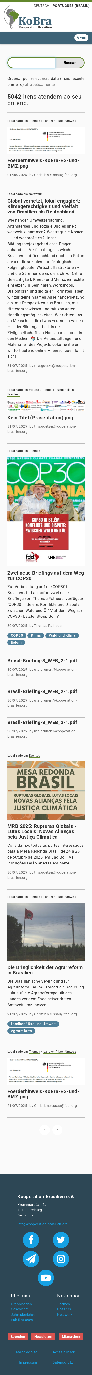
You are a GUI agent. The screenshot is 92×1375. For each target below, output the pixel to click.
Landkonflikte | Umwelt (59, 121)
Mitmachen (71, 1337)
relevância (40, 78)
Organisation (21, 1304)
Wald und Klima (62, 635)
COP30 (17, 635)
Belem (16, 642)
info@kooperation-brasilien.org (42, 1224)
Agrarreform (21, 1031)
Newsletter (43, 1337)
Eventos (34, 755)
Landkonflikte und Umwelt (33, 1024)
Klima (36, 635)
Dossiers (64, 1309)
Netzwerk (35, 194)
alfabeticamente (40, 84)
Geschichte (20, 1309)
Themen (34, 121)
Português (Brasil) (71, 6)
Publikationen (22, 1320)
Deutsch (42, 6)
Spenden (18, 1337)
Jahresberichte (23, 1315)
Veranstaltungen (41, 390)
